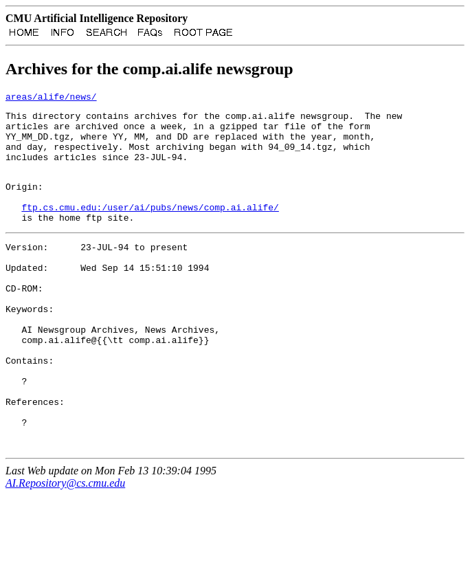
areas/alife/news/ (51, 100)
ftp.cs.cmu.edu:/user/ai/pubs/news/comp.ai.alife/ (149, 229)
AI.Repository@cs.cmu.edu (65, 549)
